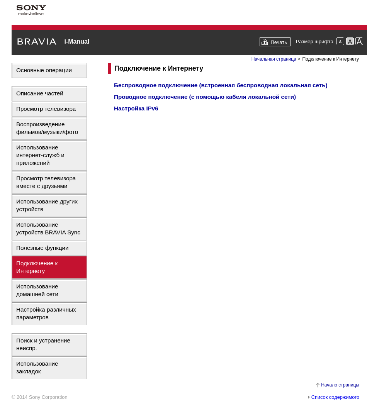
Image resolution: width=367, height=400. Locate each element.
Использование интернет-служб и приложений (40, 155)
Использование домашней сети (37, 290)
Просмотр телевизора (46, 108)
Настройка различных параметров (46, 313)
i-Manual (76, 41)
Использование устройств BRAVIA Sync (48, 228)
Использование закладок (37, 367)
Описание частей (39, 93)
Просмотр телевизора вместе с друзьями (46, 182)
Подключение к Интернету (37, 267)
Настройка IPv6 (136, 108)
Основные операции (44, 70)
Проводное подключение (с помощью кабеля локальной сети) (205, 96)
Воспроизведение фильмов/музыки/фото (47, 128)
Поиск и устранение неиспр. (43, 344)
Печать (278, 42)
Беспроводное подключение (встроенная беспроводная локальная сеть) (221, 85)
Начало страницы (340, 385)
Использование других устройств (47, 205)
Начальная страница (273, 59)
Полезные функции (42, 247)
